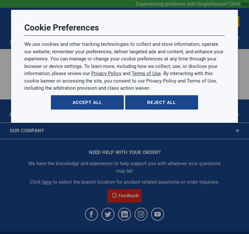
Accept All (87, 102)
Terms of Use (146, 73)
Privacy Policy (106, 73)
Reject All (161, 102)
